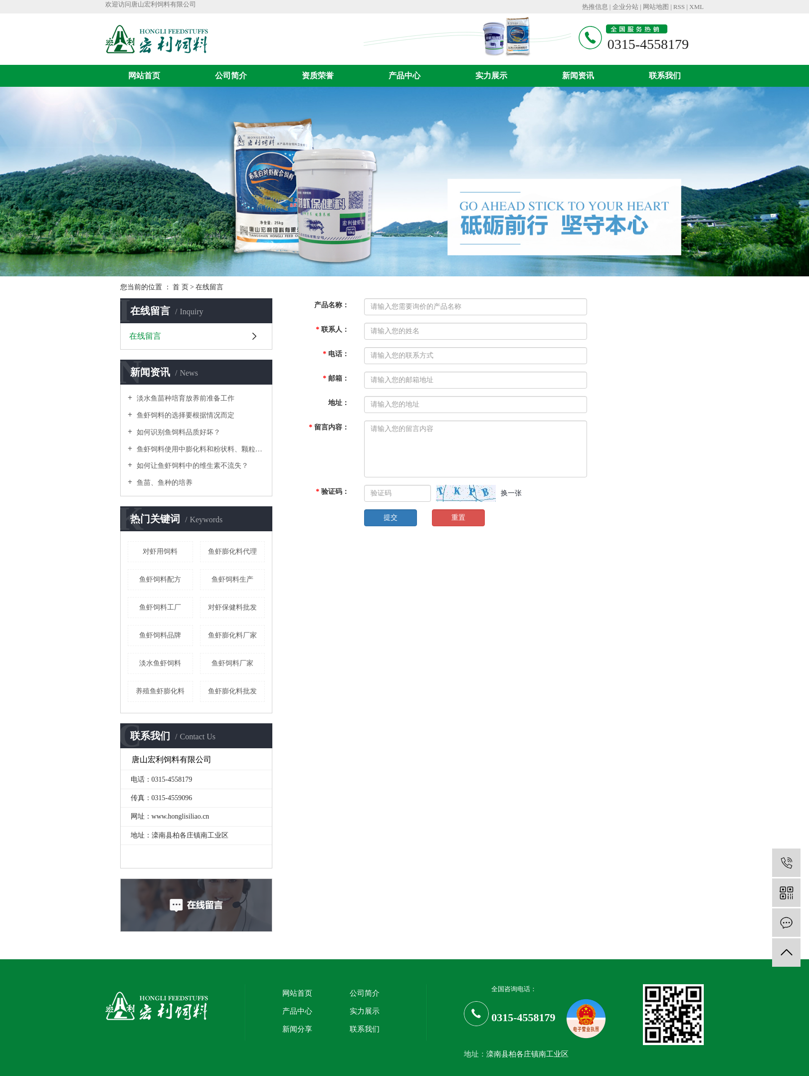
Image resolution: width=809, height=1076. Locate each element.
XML (696, 6)
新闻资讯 (578, 75)
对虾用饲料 (160, 551)
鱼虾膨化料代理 (232, 551)
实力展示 (491, 75)
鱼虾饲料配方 (160, 579)
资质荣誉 (318, 75)
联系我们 (665, 75)
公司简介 (231, 75)
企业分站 (625, 6)
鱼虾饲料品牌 (160, 635)
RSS (679, 6)
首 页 (181, 287)
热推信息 (595, 6)
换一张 (511, 493)
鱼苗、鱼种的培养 (164, 482)
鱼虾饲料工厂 (160, 607)
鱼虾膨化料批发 (232, 691)
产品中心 (404, 75)
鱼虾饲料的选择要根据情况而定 (184, 415)
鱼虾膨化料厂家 (232, 635)
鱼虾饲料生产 (232, 579)
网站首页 (144, 75)
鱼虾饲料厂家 (232, 663)
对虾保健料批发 (232, 607)
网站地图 (656, 6)
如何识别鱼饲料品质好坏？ (177, 432)
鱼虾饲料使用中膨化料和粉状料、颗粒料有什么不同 (200, 449)
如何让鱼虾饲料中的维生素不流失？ (191, 465)
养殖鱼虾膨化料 (160, 691)
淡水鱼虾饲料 (160, 663)
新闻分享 (297, 1029)
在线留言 (145, 336)
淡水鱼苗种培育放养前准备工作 (184, 398)
